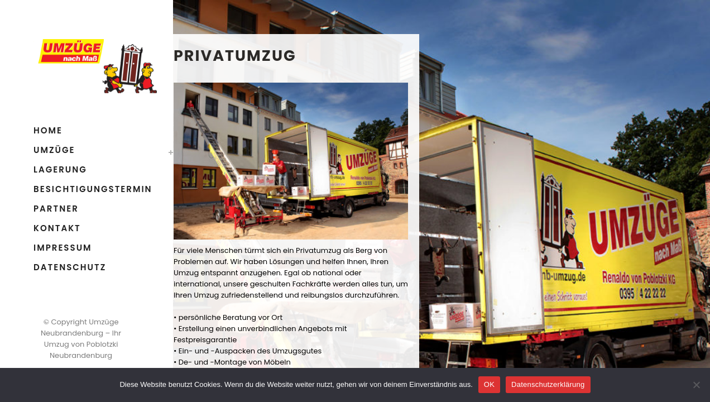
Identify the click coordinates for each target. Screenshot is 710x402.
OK (489, 384)
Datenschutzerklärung (547, 384)
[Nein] (696, 384)
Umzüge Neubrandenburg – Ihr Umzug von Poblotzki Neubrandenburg (81, 339)
